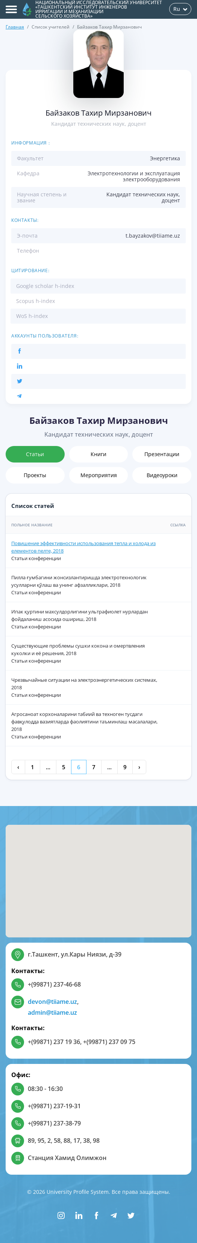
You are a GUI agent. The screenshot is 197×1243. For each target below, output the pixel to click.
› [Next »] (139, 767)
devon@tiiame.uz (52, 1001)
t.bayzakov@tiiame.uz (153, 235)
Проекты (35, 475)
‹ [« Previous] (18, 767)
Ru (180, 8)
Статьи (35, 454)
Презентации (161, 454)
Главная (15, 27)
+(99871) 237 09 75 (109, 1042)
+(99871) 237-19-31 (54, 1106)
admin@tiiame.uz (52, 1012)
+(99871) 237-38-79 (54, 1123)
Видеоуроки (162, 475)
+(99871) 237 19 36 (54, 1042)
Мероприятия (98, 475)
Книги (98, 454)
